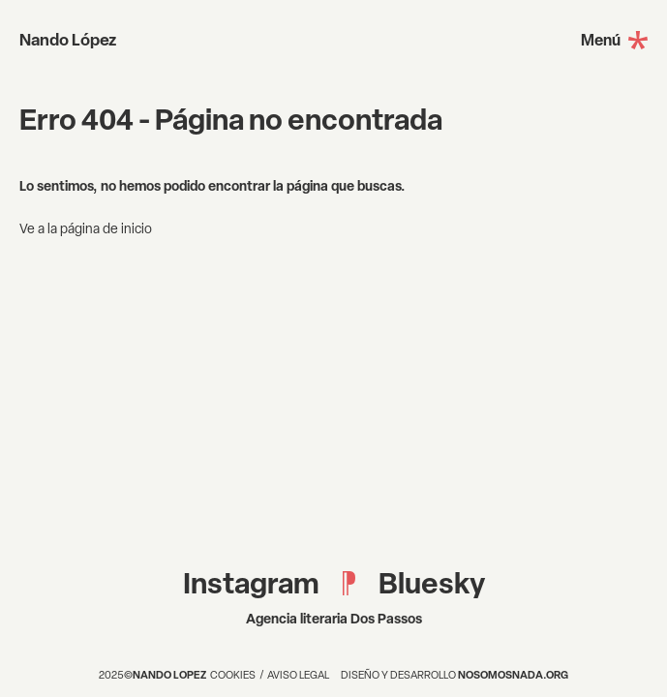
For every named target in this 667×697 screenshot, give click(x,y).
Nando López (67, 39)
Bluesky (432, 582)
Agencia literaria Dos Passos (334, 618)
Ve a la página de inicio (85, 228)
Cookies (233, 675)
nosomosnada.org (513, 674)
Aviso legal (298, 675)
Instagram (251, 582)
